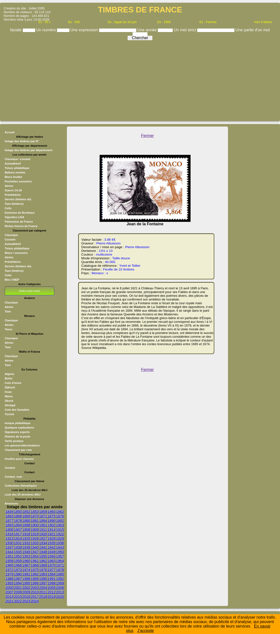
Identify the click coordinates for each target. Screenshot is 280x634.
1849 (9, 512)
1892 (60, 521)
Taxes (8, 329)
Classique (11, 235)
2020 (60, 597)
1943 (60, 547)
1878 (18, 521)
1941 (43, 547)
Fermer (147, 135)
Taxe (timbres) (14, 203)
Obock (9, 400)
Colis (8, 208)
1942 (52, 547)
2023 (26, 601)
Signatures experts (17, 432)
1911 (43, 530)
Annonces (11, 503)
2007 (9, 592)
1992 (60, 579)
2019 (52, 597)
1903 (60, 525)
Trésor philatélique (17, 168)
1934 (43, 543)
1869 (26, 516)
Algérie (9, 373)
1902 (52, 525)
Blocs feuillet (13, 176)
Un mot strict (185, 30)
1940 (35, 547)
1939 (26, 547)
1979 (9, 574)
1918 (26, 534)
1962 (43, 561)
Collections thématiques (21, 485)
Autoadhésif (13, 163)
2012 (52, 592)
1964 (60, 561)
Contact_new (13, 476)
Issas (8, 391)
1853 (35, 512)
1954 (35, 556)
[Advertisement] (140, 79)
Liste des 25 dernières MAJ (22, 494)
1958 (9, 561)
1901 (43, 525)
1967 (26, 565)
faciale (16, 30)
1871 (43, 516)
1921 (52, 534)
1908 (26, 530)
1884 (43, 521)
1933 (35, 543)
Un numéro (46, 30)
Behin (8, 378)
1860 (52, 512)
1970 (52, 565)
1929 (60, 538)
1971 (60, 565)
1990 (43, 579)
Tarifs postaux (14, 440)
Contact (10, 467)
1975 (35, 570)
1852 (26, 512)
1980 (18, 574)
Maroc (9, 396)
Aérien (9, 185)
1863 (9, 516)
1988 (26, 579)
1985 (60, 574)
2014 (9, 597)
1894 (18, 525)
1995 (26, 583)
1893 (9, 525)
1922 (60, 534)
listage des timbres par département (28, 150)
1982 (35, 574)
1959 (18, 561)
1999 (60, 583)
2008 (18, 592)
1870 (35, 516)
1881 (35, 521)
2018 (43, 597)
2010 (35, 592)
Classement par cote (18, 449)
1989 (35, 579)
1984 (52, 574)
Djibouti (10, 387)
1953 (26, 556)
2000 (9, 588)
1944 (9, 552)
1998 (52, 583)
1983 (43, 574)
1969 (43, 565)
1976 (43, 570)
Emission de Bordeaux (20, 212)
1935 (52, 543)
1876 (60, 516)
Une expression (84, 30)
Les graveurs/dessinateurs (22, 445)
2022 (18, 601)
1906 (9, 530)
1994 (18, 583)
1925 (26, 538)
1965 (9, 565)
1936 (60, 543)
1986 (9, 579)
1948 (43, 552)
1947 (35, 552)
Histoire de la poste (17, 436)
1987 (18, 579)
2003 (35, 588)
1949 (52, 552)
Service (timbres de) (18, 199)
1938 (18, 547)
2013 (60, 592)
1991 (52, 579)
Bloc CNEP (12, 279)
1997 (43, 583)
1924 (18, 538)
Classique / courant (17, 159)
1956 (52, 556)
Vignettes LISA (14, 217)
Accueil (10, 132)
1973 (18, 570)
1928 (52, 538)
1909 (35, 530)
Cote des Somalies (17, 409)
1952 (18, 556)
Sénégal (10, 405)
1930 (9, 543)
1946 (26, 552)
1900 (35, 525)
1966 (18, 565)
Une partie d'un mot (252, 30)
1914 (52, 530)
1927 (43, 538)
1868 (18, 516)
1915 (60, 530)
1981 (26, 574)
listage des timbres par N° (22, 141)
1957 (60, 556)
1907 (18, 530)
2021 (9, 601)
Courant (10, 239)
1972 (9, 570)
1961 (35, 561)
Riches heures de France (21, 226)
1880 (26, 521)
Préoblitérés (13, 194)
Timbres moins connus (29, 291)
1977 (52, 570)
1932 (26, 543)
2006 (60, 588)
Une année (147, 30)
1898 (26, 525)
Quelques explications (19, 427)
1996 (35, 583)
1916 (9, 534)
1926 (35, 538)
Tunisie (9, 414)
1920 (43, 534)
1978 (60, 570)
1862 (60, 512)
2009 (26, 592)
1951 (9, 556)
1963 (52, 561)
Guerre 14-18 (13, 190)
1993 (9, 583)
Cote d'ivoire (13, 382)
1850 (18, 512)
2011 (43, 592)
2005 (52, 588)
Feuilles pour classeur (19, 458)
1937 (9, 547)
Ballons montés (15, 172)
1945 (18, 552)
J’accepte (145, 631)
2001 (18, 588)
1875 (52, 516)
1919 (35, 534)
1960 (26, 561)
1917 (18, 534)
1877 (9, 521)
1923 (9, 538)
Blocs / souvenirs (16, 252)
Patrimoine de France (19, 221)
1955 (43, 556)
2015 (18, 597)
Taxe (8, 311)
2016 (26, 597)
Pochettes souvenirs (18, 181)
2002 (26, 588)
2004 (43, 588)
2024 (35, 601)
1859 (43, 512)
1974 (26, 570)
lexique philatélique (17, 423)
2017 (35, 597)
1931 (18, 543)
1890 (52, 521)
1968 (35, 565)
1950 (60, 552)
